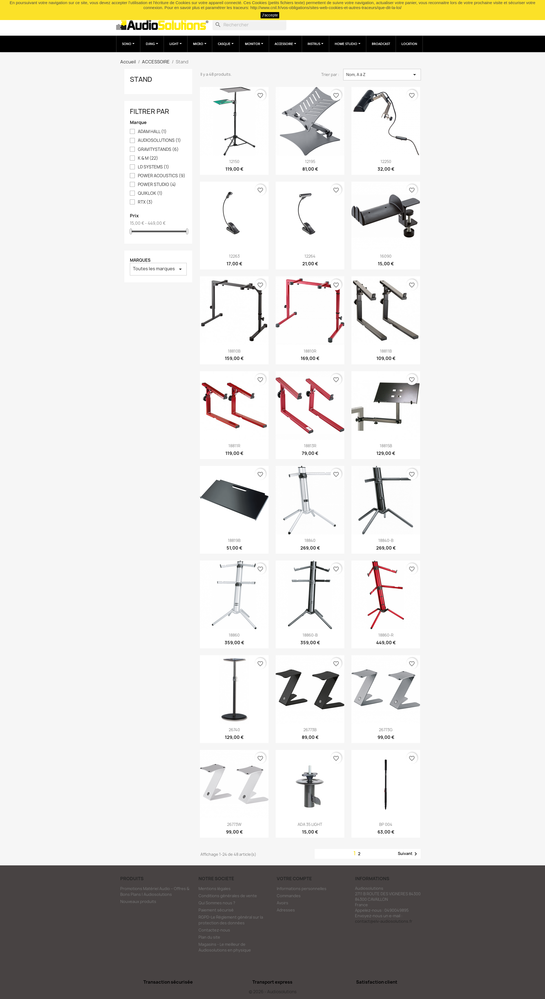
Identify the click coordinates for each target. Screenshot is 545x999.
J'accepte (270, 15)
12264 (309, 256)
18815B (386, 445)
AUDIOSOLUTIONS (159, 140)
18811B (386, 351)
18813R (310, 445)
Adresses (286, 910)
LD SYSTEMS (153, 167)
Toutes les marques (158, 269)
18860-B (310, 635)
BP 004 (385, 824)
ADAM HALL (152, 131)
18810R (310, 351)
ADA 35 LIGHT (310, 824)
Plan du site (209, 937)
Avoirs (282, 902)
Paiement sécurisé (216, 910)
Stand (141, 79)
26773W (234, 824)
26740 (234, 729)
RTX (145, 202)
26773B (310, 729)
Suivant (408, 854)
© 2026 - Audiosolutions (273, 992)
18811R (234, 445)
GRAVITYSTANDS (158, 149)
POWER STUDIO (157, 184)
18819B (234, 540)
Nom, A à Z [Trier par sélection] (382, 74)
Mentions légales (215, 888)
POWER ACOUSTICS (161, 176)
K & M (148, 158)
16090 (386, 256)
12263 (234, 256)
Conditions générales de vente (228, 895)
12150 (234, 161)
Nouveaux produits (138, 901)
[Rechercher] (249, 24)
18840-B (385, 540)
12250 (386, 161)
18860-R (385, 635)
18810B (234, 351)
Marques (140, 260)
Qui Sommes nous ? (217, 902)
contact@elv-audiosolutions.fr (383, 921)
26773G (386, 729)
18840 (309, 540)
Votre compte (294, 879)
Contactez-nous (214, 930)
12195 (310, 161)
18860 (234, 635)
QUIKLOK (150, 193)
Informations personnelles (301, 888)
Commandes (289, 895)
